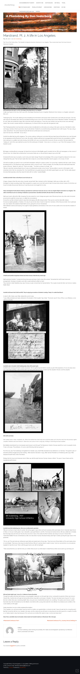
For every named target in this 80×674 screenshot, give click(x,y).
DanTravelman (49, 2)
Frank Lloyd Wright (37, 7)
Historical (57, 2)
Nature (63, 7)
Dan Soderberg (17, 38)
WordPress (23, 667)
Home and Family (48, 7)
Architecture (39, 2)
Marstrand (57, 7)
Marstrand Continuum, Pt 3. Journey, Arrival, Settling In (61, 620)
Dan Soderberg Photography (26, 2)
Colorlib (11, 667)
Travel (63, 2)
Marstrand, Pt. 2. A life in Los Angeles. (29, 35)
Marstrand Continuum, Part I (11, 620)
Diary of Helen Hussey (24, 7)
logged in (12, 645)
